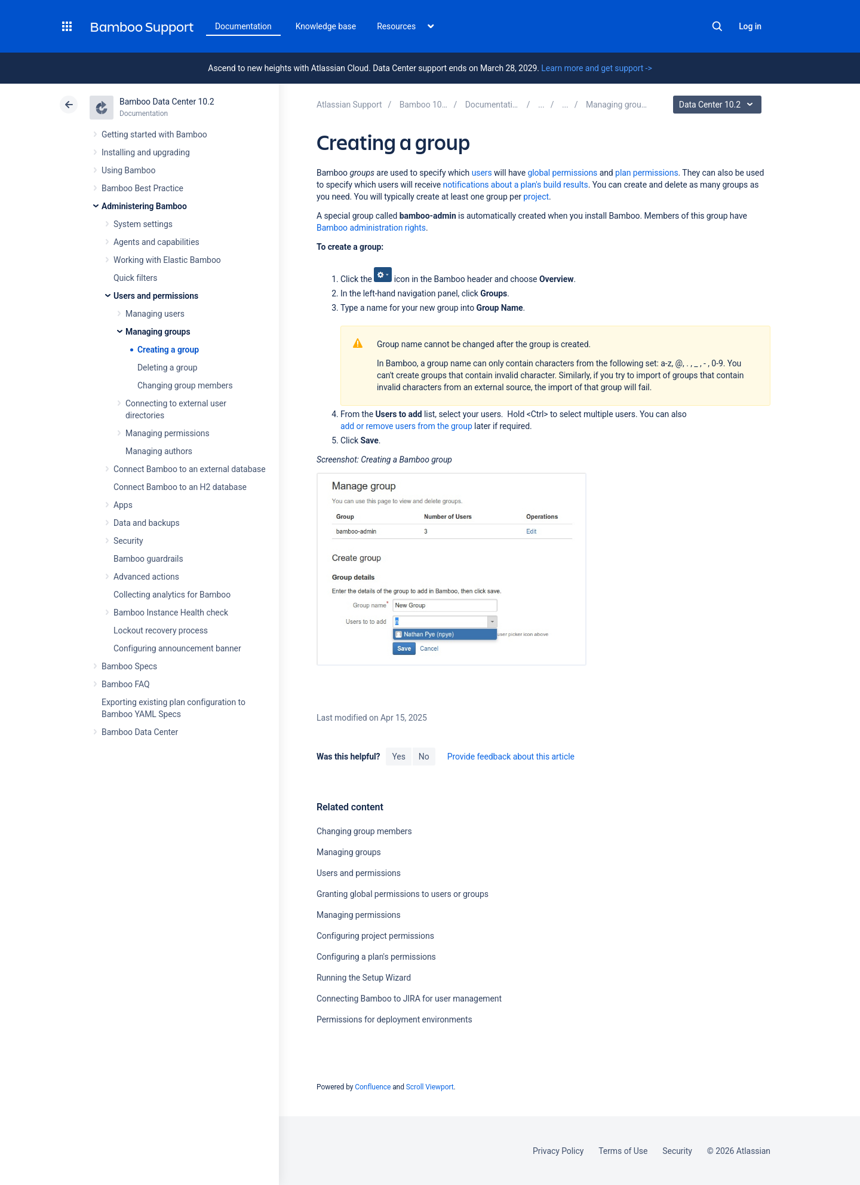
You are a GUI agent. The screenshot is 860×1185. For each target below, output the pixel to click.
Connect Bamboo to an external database (189, 469)
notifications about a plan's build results (515, 184)
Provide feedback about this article (511, 756)
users (482, 172)
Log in (750, 26)
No (424, 756)
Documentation (243, 26)
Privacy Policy (558, 1151)
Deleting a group (167, 367)
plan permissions (646, 172)
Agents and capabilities (156, 242)
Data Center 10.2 (718, 105)
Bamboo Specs (129, 666)
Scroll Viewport (430, 1087)
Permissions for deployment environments (394, 1019)
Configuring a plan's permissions (376, 957)
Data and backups (146, 523)
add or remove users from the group (406, 426)
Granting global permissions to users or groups (403, 894)
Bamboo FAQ (125, 684)
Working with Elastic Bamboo (167, 260)
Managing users (155, 314)
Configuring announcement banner (177, 648)
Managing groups (158, 331)
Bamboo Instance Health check (170, 612)
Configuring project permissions (375, 936)
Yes (398, 756)
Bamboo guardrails (148, 559)
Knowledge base (326, 26)
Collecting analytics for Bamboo (172, 594)
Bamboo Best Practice (142, 188)
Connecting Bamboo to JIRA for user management (409, 998)
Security (128, 541)
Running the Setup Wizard (364, 977)
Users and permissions (155, 296)
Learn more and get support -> (596, 68)
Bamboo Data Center (140, 732)
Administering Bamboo (144, 206)
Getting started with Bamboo (154, 134)
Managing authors (158, 451)
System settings (143, 224)
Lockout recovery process (160, 630)
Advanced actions (146, 576)
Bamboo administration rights (371, 227)
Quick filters (135, 278)
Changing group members (185, 385)
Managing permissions (167, 433)
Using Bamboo (128, 170)
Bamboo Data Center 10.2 (166, 101)
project (536, 196)
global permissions (562, 172)
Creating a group (168, 349)
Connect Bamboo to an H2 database (180, 487)
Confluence (373, 1087)
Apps (123, 505)
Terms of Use (622, 1151)
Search (717, 26)
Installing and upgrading (146, 152)
